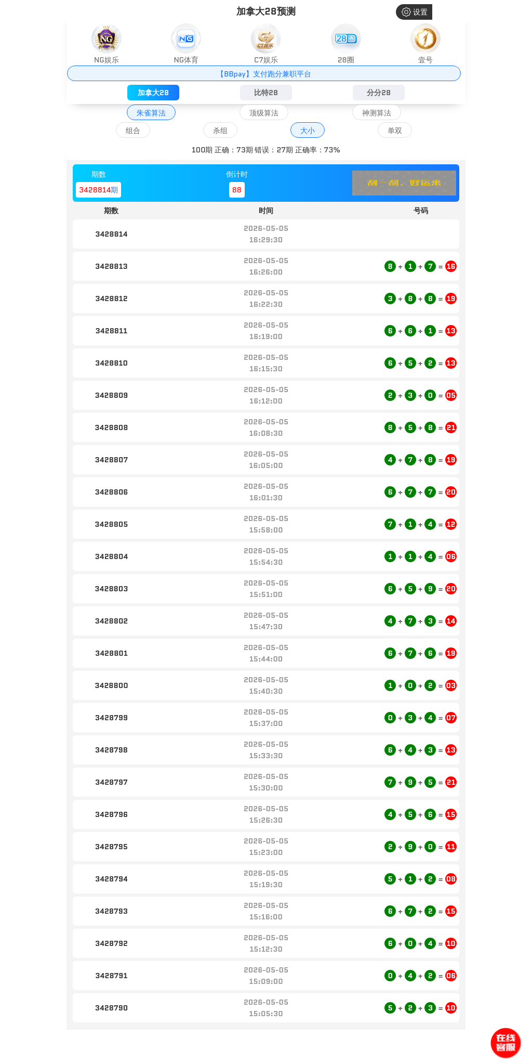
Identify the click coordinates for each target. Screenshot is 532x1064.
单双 (395, 130)
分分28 (379, 92)
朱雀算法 (151, 113)
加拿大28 (153, 92)
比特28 (266, 92)
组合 (133, 130)
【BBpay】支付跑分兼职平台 (264, 74)
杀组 (220, 130)
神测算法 (376, 113)
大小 (307, 130)
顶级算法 (263, 113)
